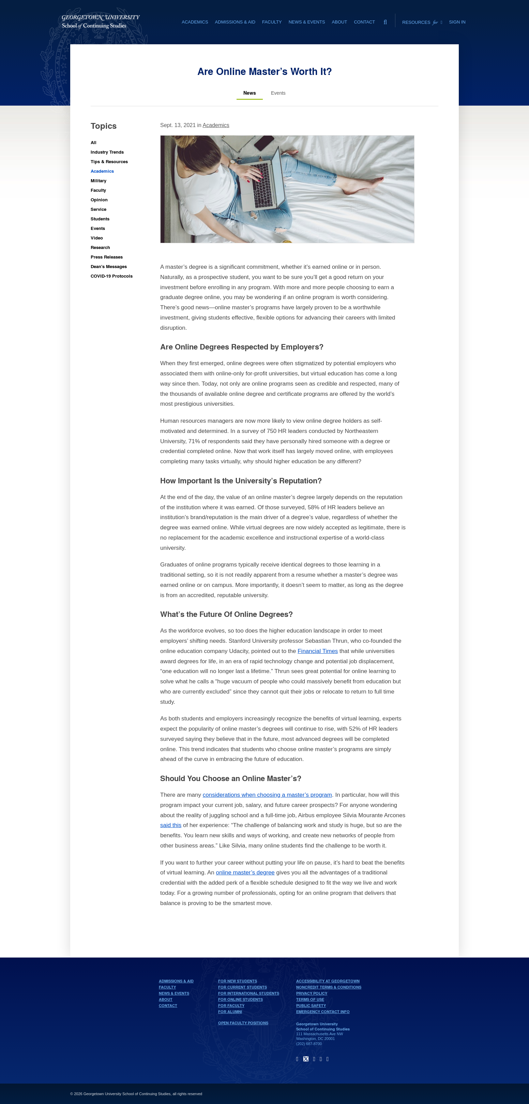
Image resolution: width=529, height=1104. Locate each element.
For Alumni (230, 1011)
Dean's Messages (109, 266)
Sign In (457, 22)
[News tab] (250, 93)
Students (100, 218)
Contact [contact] (364, 22)
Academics (102, 171)
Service (98, 209)
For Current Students (242, 987)
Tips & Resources (109, 161)
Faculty (98, 190)
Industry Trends (107, 152)
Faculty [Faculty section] (272, 22)
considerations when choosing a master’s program (267, 795)
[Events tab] (278, 93)
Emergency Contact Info (323, 1011)
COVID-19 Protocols (112, 276)
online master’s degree (245, 872)
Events (98, 228)
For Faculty (231, 1005)
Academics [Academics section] (195, 22)
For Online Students (240, 999)
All (93, 142)
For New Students (237, 981)
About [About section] (339, 22)
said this (170, 825)
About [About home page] (165, 999)
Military (98, 180)
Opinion (99, 199)
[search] (385, 20)
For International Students (248, 993)
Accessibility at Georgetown (328, 981)
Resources (422, 22)
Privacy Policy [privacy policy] (311, 993)
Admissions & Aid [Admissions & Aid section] (235, 22)
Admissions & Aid (176, 981)
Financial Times (318, 651)
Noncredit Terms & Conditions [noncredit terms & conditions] (328, 987)
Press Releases (107, 256)
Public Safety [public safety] (311, 1005)
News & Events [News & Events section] (307, 22)
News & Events (174, 993)
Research (100, 247)
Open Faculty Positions (243, 1023)
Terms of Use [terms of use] (310, 999)
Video (97, 237)
